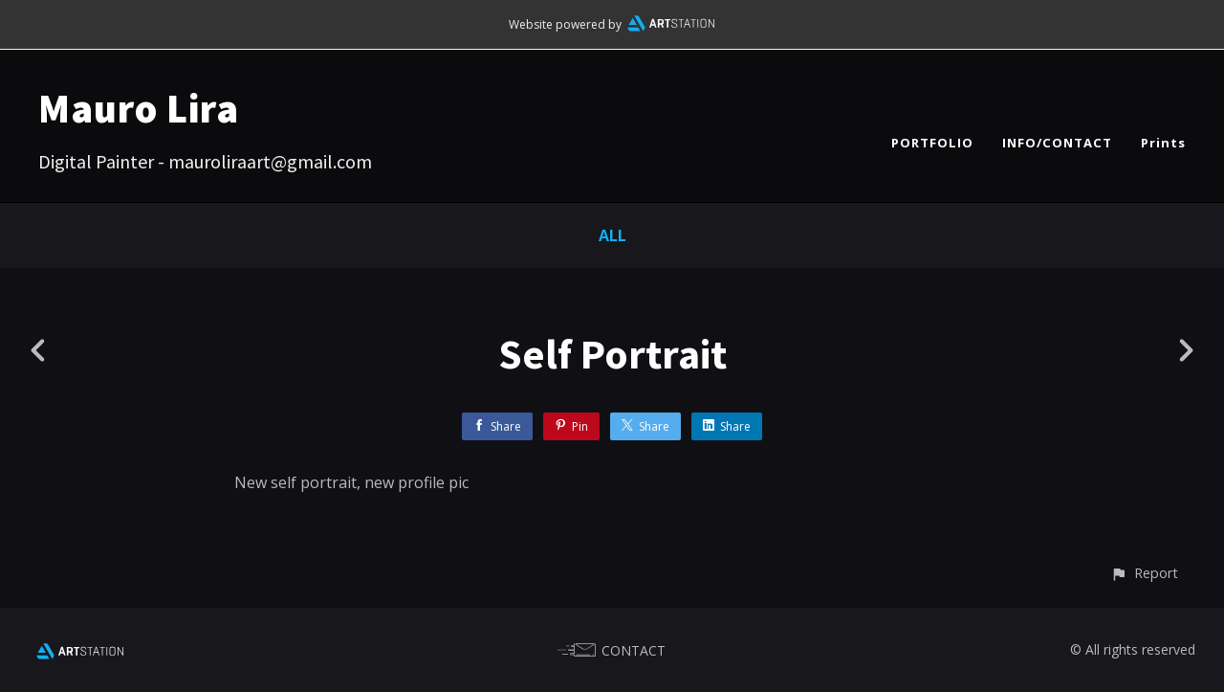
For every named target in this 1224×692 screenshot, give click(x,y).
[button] (1144, 572)
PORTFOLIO (932, 142)
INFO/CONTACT (1057, 142)
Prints (1163, 142)
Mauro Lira (138, 108)
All (612, 235)
